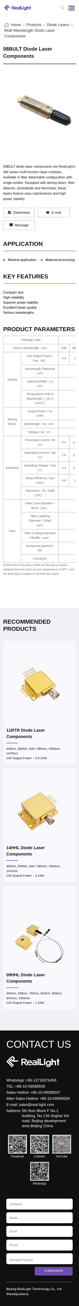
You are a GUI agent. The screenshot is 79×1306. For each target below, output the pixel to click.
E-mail (53, 212)
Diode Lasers (58, 25)
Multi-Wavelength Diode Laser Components (29, 33)
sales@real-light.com (36, 1105)
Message (19, 225)
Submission (53, 1270)
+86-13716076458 (40, 1080)
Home (16, 25)
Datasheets (19, 212)
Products (34, 25)
